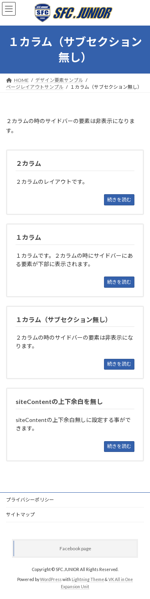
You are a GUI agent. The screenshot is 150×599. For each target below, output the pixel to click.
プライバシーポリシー (30, 500)
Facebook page (75, 548)
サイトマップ (20, 514)
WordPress (51, 579)
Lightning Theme (88, 579)
